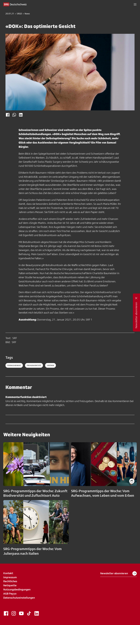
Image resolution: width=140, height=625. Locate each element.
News (27, 13)
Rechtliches (10, 581)
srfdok (50, 365)
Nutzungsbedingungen (16, 589)
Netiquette (10, 585)
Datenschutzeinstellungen (19, 597)
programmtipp (34, 365)
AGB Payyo (9, 593)
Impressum (10, 577)
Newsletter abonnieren (118, 573)
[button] (135, 4)
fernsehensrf (14, 365)
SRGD (19, 13)
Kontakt (8, 573)
